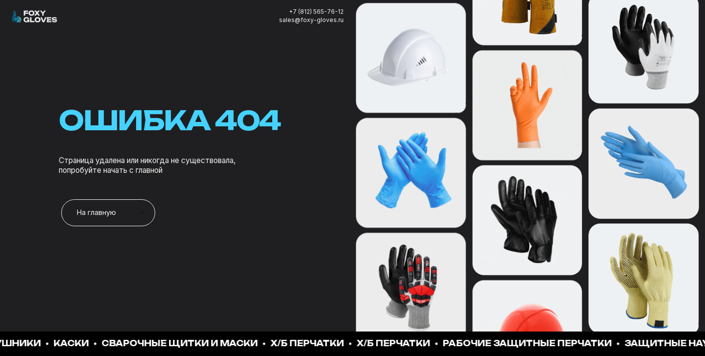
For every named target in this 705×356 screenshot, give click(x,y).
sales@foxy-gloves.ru (311, 20)
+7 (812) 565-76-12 (316, 11)
